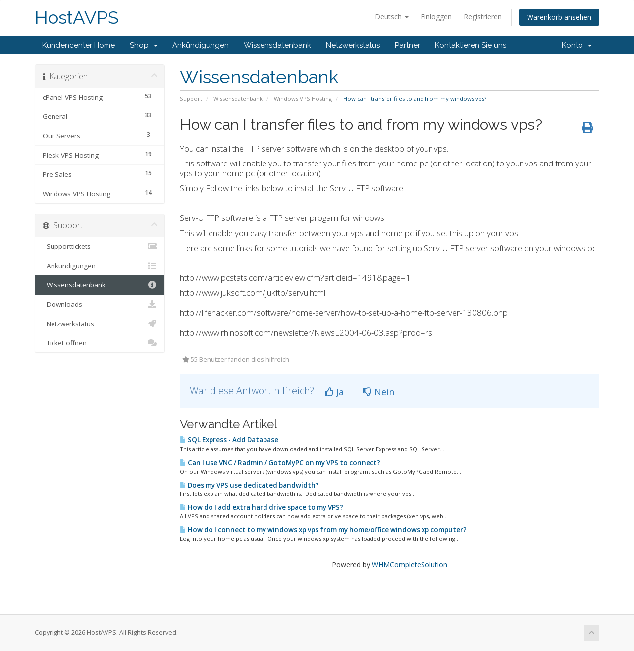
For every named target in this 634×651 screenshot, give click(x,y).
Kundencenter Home (78, 45)
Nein (378, 392)
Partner (407, 45)
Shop (144, 45)
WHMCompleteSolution (409, 564)
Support (191, 98)
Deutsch (392, 16)
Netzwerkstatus (353, 45)
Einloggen (436, 16)
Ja (334, 392)
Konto (577, 45)
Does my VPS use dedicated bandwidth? (249, 485)
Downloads (100, 304)
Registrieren (483, 16)
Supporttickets (100, 246)
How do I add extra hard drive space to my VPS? (261, 507)
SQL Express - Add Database (229, 439)
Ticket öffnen (100, 343)
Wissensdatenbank (277, 45)
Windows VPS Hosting (303, 98)
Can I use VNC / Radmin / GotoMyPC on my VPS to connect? (280, 462)
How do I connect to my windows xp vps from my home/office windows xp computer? (323, 529)
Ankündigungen (200, 45)
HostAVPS (77, 17)
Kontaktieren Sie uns (470, 45)
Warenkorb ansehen (559, 17)
